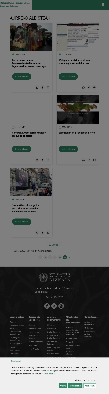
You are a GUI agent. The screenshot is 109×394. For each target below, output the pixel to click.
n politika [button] (48, 373)
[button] (87, 380)
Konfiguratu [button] (90, 385)
